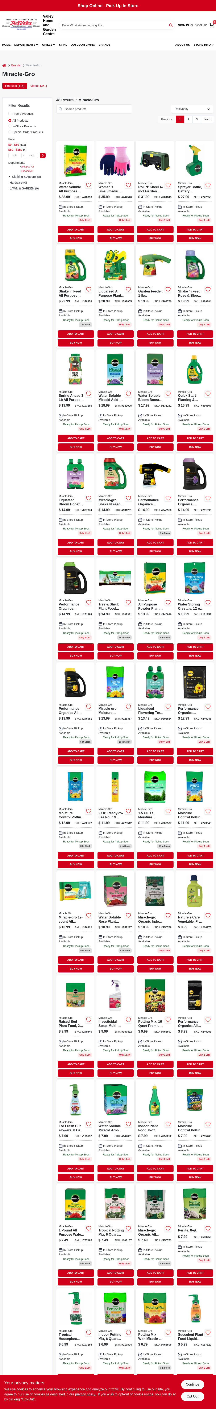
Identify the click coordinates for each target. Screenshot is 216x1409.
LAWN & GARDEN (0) (24, 188)
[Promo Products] (9, 113)
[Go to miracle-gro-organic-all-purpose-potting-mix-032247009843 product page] (155, 1235)
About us (182, 44)
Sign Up (201, 25)
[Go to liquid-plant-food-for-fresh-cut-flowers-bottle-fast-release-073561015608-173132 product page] (75, 1131)
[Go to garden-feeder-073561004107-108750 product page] (155, 296)
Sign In (183, 25)
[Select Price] (43, 155)
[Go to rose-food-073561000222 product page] (115, 922)
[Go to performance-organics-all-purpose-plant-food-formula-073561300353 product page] (75, 713)
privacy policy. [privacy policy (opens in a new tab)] (85, 1394)
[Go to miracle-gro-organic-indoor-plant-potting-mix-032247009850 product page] (155, 922)
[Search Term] (117, 25)
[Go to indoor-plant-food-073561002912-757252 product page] (155, 1131)
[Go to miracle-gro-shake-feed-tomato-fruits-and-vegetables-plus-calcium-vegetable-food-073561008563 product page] (115, 505)
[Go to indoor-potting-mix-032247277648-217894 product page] (115, 1339)
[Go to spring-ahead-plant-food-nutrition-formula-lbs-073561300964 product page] (75, 400)
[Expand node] (10, 177)
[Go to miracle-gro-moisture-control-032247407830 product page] (194, 1131)
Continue (192, 1384)
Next (207, 119)
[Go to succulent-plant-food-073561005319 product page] (194, 1339)
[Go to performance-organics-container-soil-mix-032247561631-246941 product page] (194, 713)
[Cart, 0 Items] (212, 25)
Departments (24, 44)
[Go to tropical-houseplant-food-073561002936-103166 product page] (75, 1339)
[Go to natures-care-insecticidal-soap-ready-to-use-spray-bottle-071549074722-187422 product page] (115, 1026)
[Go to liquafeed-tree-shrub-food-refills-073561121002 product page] (155, 713)
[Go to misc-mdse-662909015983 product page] (115, 192)
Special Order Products (28, 132)
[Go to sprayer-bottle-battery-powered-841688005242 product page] (194, 192)
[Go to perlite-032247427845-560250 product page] (194, 1235)
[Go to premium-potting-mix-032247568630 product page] (155, 1026)
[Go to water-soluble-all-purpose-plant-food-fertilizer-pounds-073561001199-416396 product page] (75, 192)
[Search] (171, 25)
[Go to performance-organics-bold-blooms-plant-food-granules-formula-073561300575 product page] (194, 505)
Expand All (27, 171)
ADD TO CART (75, 229)
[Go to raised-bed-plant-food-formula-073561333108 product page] (75, 1026)
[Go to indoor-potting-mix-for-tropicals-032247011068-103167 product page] (115, 1235)
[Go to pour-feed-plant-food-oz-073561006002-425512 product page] (115, 818)
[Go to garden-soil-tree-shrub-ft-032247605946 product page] (155, 818)
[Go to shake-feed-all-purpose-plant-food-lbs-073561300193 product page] (75, 296)
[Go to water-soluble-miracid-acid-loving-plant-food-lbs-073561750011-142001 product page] (115, 1131)
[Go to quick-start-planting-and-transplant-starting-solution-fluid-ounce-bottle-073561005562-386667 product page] (194, 400)
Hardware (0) (18, 182)
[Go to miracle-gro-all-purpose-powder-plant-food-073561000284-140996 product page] (155, 609)
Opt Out (192, 1396)
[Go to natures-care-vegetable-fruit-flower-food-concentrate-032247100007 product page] (194, 922)
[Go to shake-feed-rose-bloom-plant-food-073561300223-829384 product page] (194, 296)
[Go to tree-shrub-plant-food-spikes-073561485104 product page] (115, 609)
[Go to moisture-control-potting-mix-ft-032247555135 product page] (115, 713)
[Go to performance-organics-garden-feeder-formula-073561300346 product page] (155, 505)
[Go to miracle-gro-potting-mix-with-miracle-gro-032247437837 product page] (155, 1339)
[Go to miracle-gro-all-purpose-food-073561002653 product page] (75, 922)
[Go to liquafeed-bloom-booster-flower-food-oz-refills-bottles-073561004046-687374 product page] (75, 505)
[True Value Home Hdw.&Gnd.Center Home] (21, 25)
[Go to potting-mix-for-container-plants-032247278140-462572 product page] (75, 818)
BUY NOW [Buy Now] (76, 238)
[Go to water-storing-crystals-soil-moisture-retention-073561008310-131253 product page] (194, 609)
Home (6, 44)
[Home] (4, 65)
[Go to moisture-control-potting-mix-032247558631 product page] (194, 818)
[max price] (31, 155)
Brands (105, 44)
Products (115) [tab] (15, 86)
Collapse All (27, 166)
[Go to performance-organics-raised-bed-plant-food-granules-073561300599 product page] (75, 609)
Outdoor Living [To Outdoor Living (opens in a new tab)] (83, 44)
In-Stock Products (24, 126)
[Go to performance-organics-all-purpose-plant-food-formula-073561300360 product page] (194, 1026)
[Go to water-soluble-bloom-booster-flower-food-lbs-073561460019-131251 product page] (155, 400)
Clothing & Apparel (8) (26, 176)
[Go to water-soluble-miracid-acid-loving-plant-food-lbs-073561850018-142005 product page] (115, 400)
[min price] (15, 155)
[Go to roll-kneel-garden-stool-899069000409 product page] (155, 192)
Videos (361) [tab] (38, 86)
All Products (20, 121)
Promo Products (23, 114)
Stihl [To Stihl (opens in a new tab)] (63, 44)
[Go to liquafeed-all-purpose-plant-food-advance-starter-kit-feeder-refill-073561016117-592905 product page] (115, 296)
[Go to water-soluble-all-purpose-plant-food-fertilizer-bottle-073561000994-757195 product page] (75, 1235)
